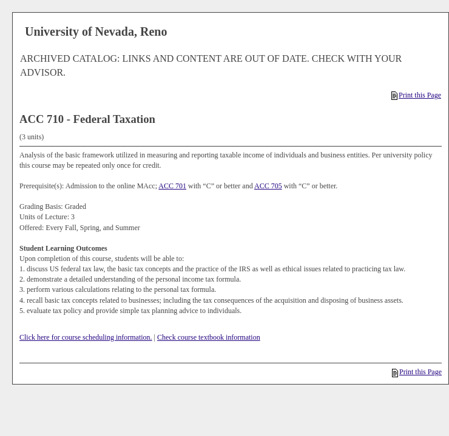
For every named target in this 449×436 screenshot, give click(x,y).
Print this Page (416, 95)
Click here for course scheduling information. (85, 337)
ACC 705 (268, 186)
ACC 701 (172, 186)
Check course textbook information (208, 337)
